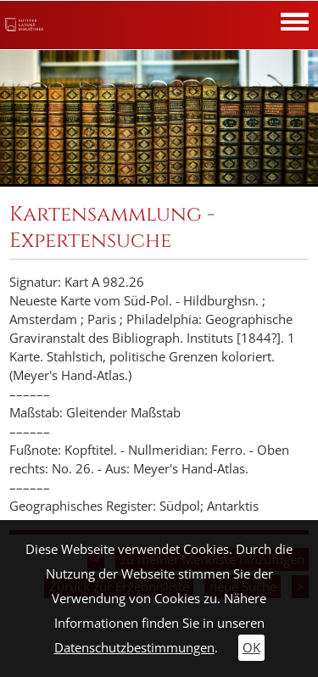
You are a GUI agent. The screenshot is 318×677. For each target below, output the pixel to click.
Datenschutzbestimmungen (134, 648)
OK (251, 648)
